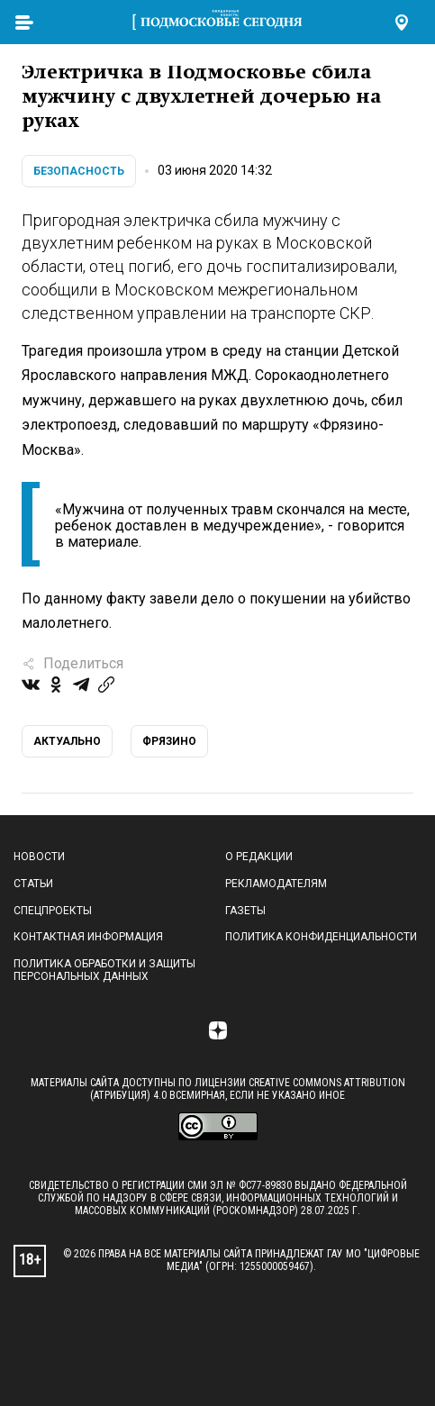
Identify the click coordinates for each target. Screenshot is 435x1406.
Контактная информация (88, 936)
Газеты (245, 910)
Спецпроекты (53, 910)
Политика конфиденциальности (321, 936)
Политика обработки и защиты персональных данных (104, 970)
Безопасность (78, 171)
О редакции (259, 856)
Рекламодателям (276, 883)
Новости (39, 856)
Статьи (33, 883)
